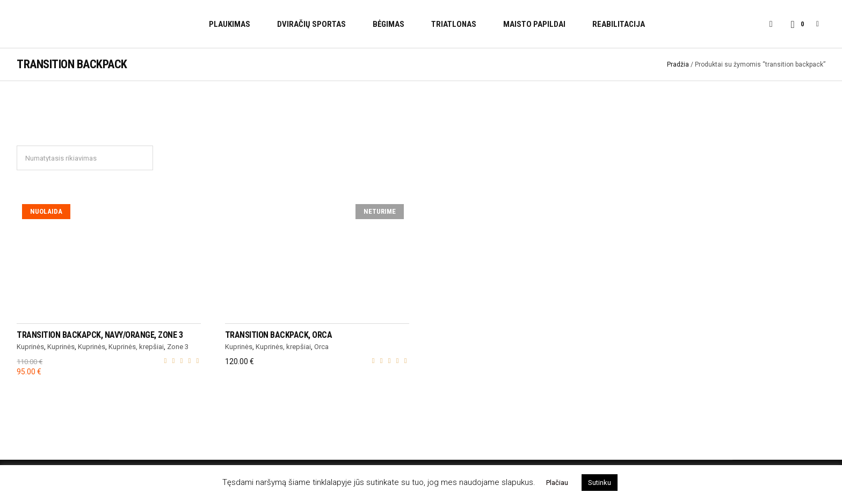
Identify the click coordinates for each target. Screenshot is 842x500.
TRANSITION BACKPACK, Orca (278, 335)
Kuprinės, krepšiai (136, 347)
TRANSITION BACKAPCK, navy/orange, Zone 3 (100, 335)
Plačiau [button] (557, 483)
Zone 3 (177, 347)
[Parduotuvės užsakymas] (85, 158)
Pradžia (678, 64)
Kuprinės (30, 347)
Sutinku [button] (599, 483)
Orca (321, 347)
